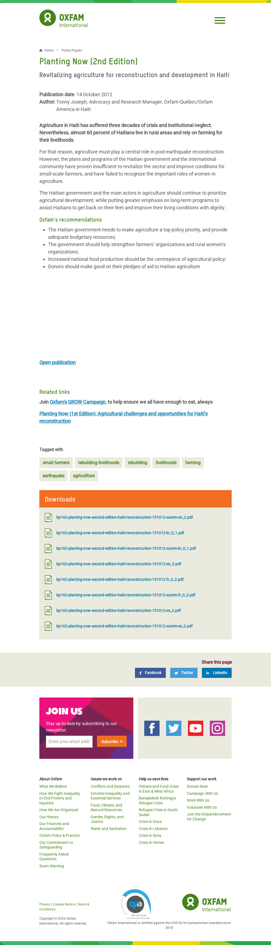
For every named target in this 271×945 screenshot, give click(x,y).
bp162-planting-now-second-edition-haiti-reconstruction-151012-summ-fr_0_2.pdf (120, 595)
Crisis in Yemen (151, 842)
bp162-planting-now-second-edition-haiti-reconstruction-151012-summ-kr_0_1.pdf (120, 548)
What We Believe (53, 786)
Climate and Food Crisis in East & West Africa (159, 788)
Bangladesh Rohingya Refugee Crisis (157, 800)
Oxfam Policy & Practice (59, 835)
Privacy (44, 904)
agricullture (84, 475)
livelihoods (166, 462)
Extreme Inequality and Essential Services (110, 796)
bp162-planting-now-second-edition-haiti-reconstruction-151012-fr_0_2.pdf (114, 579)
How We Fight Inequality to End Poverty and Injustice (59, 798)
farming (193, 462)
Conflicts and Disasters (110, 786)
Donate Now (197, 786)
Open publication (57, 362)
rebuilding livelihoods (98, 462)
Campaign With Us (202, 793)
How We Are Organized (58, 810)
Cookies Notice (64, 904)
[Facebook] (150, 673)
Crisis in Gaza (150, 821)
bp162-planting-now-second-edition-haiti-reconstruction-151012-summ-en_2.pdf (119, 517)
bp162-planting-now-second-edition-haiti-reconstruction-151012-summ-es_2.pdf (119, 626)
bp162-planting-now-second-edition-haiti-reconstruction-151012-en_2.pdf (113, 564)
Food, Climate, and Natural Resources (106, 807)
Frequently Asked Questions (54, 856)
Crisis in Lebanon (153, 828)
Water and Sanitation (108, 828)
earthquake (53, 475)
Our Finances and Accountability (54, 826)
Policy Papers (72, 50)
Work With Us (198, 800)
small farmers (56, 462)
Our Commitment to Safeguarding (56, 845)
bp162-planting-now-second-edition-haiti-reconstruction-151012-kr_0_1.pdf (114, 533)
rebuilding (137, 462)
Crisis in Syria (150, 835)
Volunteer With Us (202, 807)
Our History (49, 817)
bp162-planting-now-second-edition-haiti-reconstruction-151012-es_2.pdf (113, 610)
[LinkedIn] (217, 673)
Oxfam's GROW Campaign (77, 402)
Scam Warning (51, 866)
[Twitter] (184, 673)
